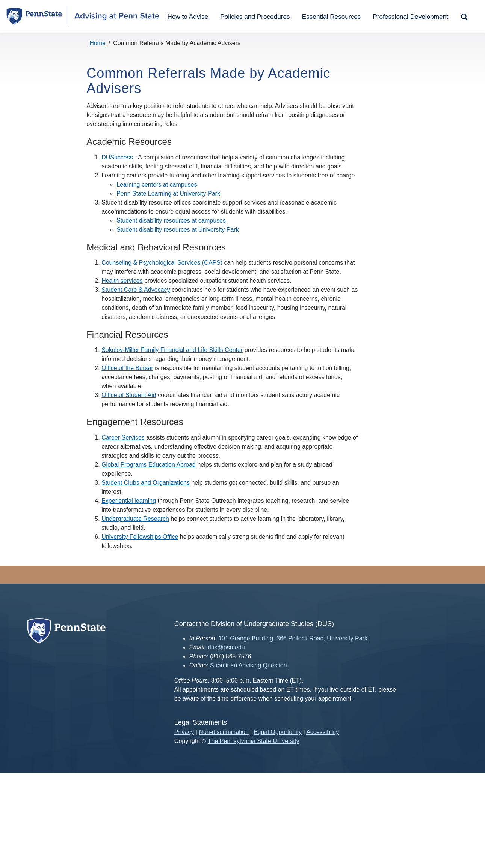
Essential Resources (331, 16)
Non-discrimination (224, 732)
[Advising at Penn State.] (116, 17)
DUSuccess (117, 157)
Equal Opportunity (278, 732)
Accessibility (322, 732)
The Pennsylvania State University (253, 741)
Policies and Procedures (255, 16)
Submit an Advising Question (248, 665)
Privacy (184, 732)
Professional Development (410, 16)
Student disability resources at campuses (171, 220)
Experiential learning (128, 501)
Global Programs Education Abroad (148, 464)
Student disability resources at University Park (177, 229)
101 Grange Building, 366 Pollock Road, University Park (292, 638)
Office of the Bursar (127, 368)
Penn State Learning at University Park (168, 193)
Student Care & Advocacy (135, 290)
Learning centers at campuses (156, 184)
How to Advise (187, 16)
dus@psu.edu (226, 647)
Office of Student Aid (128, 395)
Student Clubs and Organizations (145, 482)
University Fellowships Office (139, 537)
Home (97, 43)
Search (463, 16)
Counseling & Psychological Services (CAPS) (161, 262)
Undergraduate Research (135, 519)
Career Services (123, 437)
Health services (121, 281)
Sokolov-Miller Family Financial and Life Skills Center (172, 350)
